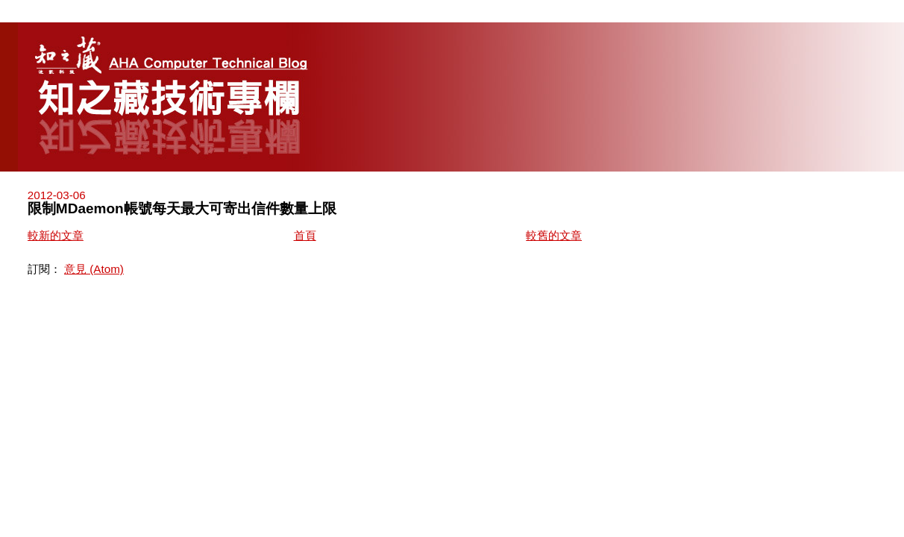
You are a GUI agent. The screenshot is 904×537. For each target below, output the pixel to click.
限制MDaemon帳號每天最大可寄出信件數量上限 (182, 208)
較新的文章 (56, 235)
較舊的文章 (554, 235)
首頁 (305, 235)
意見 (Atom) (94, 269)
